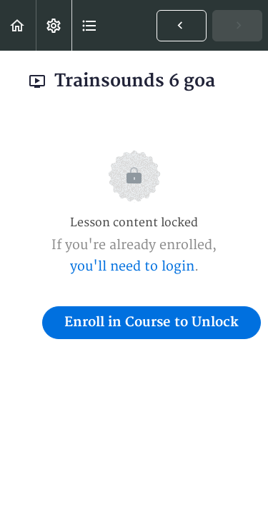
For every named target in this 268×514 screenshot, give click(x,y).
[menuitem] (53, 25)
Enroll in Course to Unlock (151, 322)
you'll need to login (132, 266)
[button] (18, 25)
